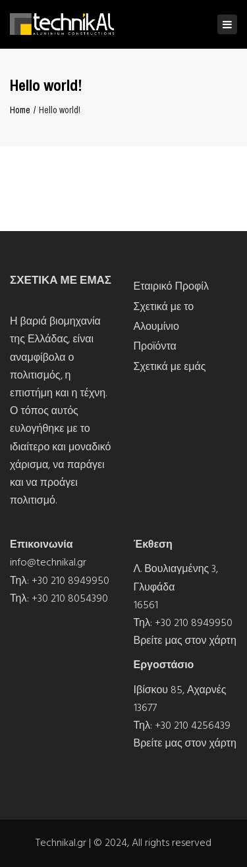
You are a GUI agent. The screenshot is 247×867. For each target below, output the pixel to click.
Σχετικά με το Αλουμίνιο (164, 316)
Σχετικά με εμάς (170, 366)
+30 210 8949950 (70, 580)
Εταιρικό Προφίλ (171, 286)
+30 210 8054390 (70, 598)
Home (20, 110)
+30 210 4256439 (193, 725)
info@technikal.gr (48, 562)
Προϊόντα (155, 346)
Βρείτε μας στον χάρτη (185, 640)
